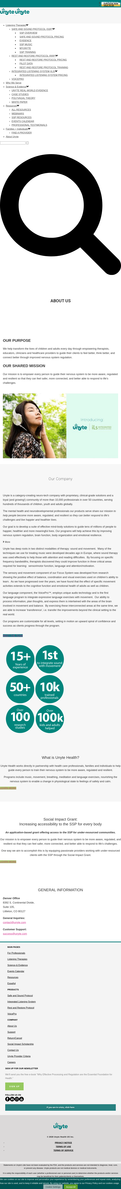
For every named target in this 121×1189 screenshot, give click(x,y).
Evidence (25, 40)
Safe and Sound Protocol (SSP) (32, 29)
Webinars (18, 113)
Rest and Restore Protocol (20, 1008)
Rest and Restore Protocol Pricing (43, 60)
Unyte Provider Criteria (18, 1056)
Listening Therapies (16, 25)
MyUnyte (25, 48)
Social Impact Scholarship (20, 1044)
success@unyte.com (15, 933)
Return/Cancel (14, 1038)
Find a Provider (22, 133)
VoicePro (18, 79)
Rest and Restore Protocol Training (44, 67)
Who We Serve (13, 83)
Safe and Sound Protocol (20, 995)
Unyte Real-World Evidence (30, 90)
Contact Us (13, 1050)
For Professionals (16, 953)
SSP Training (28, 52)
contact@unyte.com (14, 922)
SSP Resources (22, 117)
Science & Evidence (16, 87)
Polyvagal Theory (23, 98)
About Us (12, 1026)
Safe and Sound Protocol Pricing (42, 37)
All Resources (21, 110)
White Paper (19, 102)
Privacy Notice (63, 1143)
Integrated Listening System (21, 1001)
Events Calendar (23, 121)
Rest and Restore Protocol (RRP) (34, 56)
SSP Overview (28, 33)
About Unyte (12, 136)
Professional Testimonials (29, 125)
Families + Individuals (17, 129)
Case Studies (20, 94)
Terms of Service (63, 1150)
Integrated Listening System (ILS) (33, 71)
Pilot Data (26, 63)
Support (11, 1032)
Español (11, 983)
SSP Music (26, 44)
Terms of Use (63, 1146)
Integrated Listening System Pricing (44, 75)
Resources (11, 106)
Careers (11, 1062)
